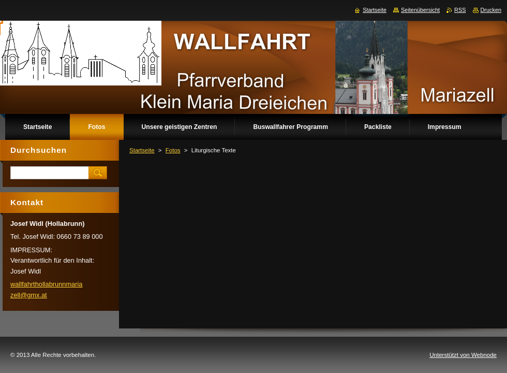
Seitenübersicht (420, 10)
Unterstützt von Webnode (463, 355)
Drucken (491, 10)
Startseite (142, 150)
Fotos (173, 150)
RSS (460, 10)
